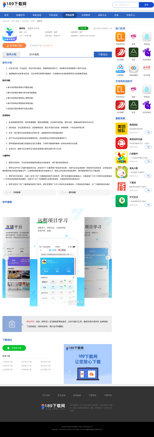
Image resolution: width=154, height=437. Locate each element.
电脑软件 (20, 15)
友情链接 (77, 395)
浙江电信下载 (45, 366)
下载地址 (103, 54)
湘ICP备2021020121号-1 (95, 429)
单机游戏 (37, 15)
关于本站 (46, 395)
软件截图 (34, 54)
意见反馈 (61, 395)
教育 (33, 21)
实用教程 (86, 15)
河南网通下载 (26, 370)
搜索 (146, 5)
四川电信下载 (26, 362)
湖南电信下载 (26, 366)
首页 (6, 15)
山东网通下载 (7, 370)
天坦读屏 (13, 192)
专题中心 (130, 15)
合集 (116, 15)
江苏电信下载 (7, 366)
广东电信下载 (7, 362)
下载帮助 (92, 395)
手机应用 (69, 15)
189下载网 (15, 21)
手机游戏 (53, 15)
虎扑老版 (68, 192)
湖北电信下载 (45, 362)
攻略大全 (102, 15)
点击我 (47, 45)
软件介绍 (11, 54)
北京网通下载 (45, 370)
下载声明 (108, 395)
